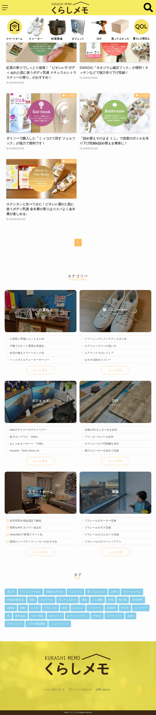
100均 (114, 591)
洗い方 (11, 591)
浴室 (32, 599)
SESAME (137, 599)
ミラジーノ (95, 607)
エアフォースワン (77, 615)
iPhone (97, 615)
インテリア (140, 607)
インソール (75, 591)
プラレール (50, 607)
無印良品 (20, 615)
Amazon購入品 (15, 599)
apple (131, 615)
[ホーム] (78, 685)
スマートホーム (132, 591)
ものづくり (55, 615)
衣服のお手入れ (55, 591)
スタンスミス (14, 623)
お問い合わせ (103, 689)
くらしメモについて (54, 689)
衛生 (64, 607)
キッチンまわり (67, 599)
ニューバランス (60, 623)
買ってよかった (96, 591)
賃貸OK (111, 607)
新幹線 (11, 607)
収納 (84, 599)
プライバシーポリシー (80, 689)
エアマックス (114, 615)
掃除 (22, 607)
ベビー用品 (37, 615)
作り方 (125, 607)
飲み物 (122, 599)
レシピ (35, 607)
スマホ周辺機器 (36, 623)
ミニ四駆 (97, 599)
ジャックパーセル (30, 591)
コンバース (46, 599)
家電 (110, 599)
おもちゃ (78, 607)
